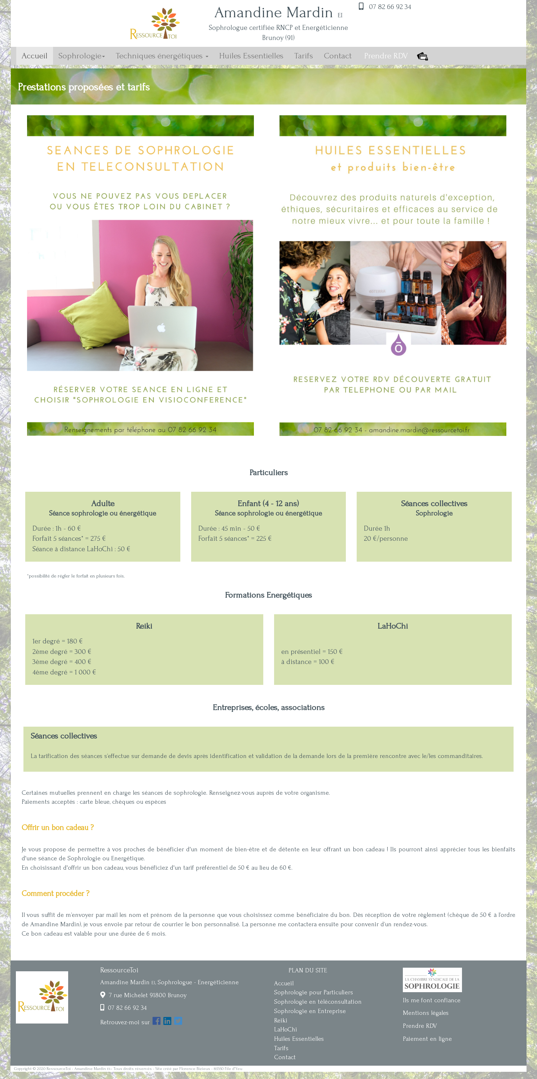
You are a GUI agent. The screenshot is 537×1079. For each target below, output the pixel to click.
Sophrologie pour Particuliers (313, 992)
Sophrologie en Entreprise (310, 1011)
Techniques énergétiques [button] (162, 56)
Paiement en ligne (427, 1038)
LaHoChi (285, 1029)
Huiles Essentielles (251, 56)
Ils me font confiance (432, 1000)
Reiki (280, 1020)
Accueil (37, 55)
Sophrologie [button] (81, 56)
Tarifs (303, 56)
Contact (338, 56)
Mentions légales (426, 1012)
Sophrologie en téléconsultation (318, 1001)
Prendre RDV (420, 1025)
